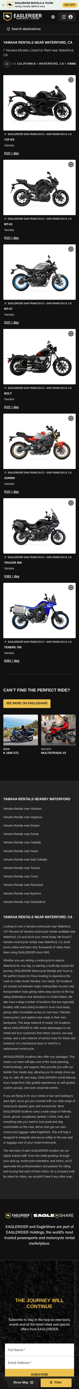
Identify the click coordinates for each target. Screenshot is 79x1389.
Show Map (23, 1383)
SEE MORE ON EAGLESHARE (27, 703)
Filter (56, 1383)
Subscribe (39, 1375)
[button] (39, 115)
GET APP (69, 5)
